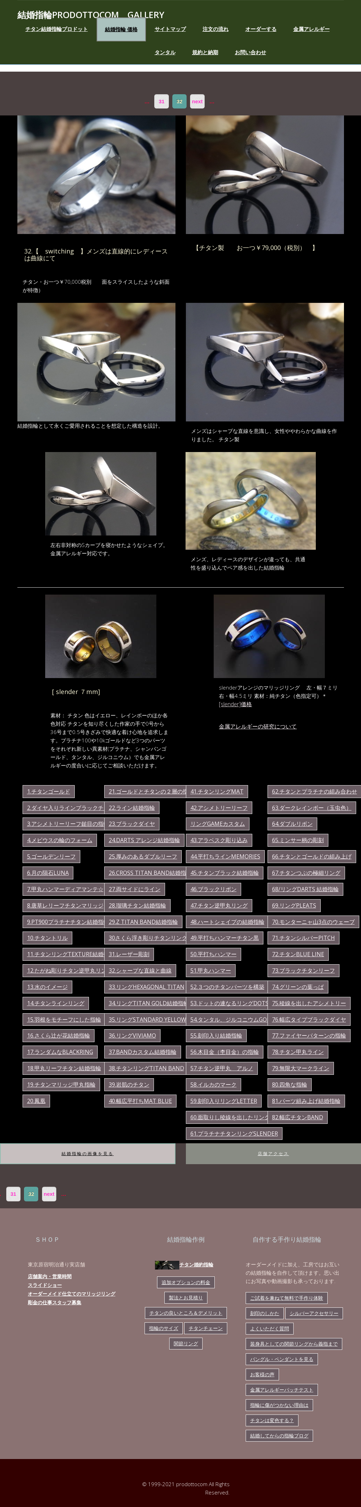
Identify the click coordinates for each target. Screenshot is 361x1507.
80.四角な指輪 (289, 1084)
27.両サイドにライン (135, 889)
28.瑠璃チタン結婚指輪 (137, 905)
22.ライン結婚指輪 (132, 808)
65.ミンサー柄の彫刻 (298, 840)
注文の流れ (216, 28)
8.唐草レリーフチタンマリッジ (65, 905)
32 (179, 101)
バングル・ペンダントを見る (281, 1359)
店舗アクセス (273, 1154)
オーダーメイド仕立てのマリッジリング (71, 1293)
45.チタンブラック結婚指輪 (224, 873)
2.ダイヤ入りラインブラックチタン (71, 808)
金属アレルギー (311, 28)
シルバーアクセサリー (314, 1313)
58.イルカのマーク (213, 1084)
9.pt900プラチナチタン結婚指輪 (68, 922)
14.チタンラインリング (55, 1003)
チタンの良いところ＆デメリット (185, 1312)
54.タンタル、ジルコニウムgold (232, 1019)
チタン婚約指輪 (184, 1265)
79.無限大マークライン (300, 1068)
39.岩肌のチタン (129, 1084)
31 (162, 101)
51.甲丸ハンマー (210, 970)
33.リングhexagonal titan (146, 987)
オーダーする (261, 28)
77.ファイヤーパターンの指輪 (309, 1035)
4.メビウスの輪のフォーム (59, 840)
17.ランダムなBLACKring (60, 1052)
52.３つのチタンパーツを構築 (227, 987)
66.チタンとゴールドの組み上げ (312, 856)
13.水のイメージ (47, 987)
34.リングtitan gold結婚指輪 (149, 1003)
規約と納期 (205, 52)
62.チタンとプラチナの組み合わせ (314, 791)
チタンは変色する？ (272, 1420)
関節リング (186, 1343)
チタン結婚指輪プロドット (56, 28)
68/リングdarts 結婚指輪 (305, 889)
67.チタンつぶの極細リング (306, 873)
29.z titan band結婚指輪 (143, 922)
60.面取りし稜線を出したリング (230, 1117)
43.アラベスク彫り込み (219, 840)
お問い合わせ (250, 52)
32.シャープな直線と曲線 (140, 970)
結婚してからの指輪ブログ (279, 1435)
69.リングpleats (294, 905)
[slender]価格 (235, 704)
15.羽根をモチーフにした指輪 (64, 1019)
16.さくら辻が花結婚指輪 (58, 1035)
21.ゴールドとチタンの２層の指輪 (151, 791)
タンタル (165, 52)
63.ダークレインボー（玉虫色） (312, 808)
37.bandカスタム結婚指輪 (143, 1052)
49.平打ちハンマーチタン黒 (224, 938)
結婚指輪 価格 (121, 29)
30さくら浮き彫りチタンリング (148, 938)
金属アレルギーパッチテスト (281, 1389)
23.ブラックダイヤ (132, 824)
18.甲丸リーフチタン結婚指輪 (64, 1068)
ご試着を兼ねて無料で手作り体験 (286, 1298)
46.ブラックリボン (213, 889)
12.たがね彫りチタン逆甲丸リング (69, 970)
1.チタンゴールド (48, 791)
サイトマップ (170, 28)
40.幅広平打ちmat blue (140, 1101)
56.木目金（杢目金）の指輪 (224, 1052)
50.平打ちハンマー (213, 954)
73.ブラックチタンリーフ (303, 970)
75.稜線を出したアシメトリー (309, 1003)
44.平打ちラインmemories (225, 856)
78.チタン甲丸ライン (298, 1052)
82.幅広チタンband (297, 1117)
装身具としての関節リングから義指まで (294, 1343)
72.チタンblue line (298, 954)
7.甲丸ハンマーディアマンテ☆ (65, 889)
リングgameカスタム (217, 824)
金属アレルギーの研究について (258, 726)
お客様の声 (262, 1374)
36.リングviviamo (132, 1035)
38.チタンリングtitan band (146, 1068)
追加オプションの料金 (186, 1282)
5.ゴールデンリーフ (51, 856)
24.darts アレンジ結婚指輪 (144, 840)
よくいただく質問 (269, 1328)
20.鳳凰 (36, 1101)
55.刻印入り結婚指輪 (216, 1035)
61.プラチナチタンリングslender (234, 1133)
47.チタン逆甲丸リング (219, 905)
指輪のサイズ (163, 1328)
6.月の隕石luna (48, 873)
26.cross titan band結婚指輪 (150, 873)
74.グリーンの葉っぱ (298, 987)
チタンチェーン (206, 1328)
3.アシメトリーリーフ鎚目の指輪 (68, 824)
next (197, 101)
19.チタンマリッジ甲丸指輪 (61, 1084)
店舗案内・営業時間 (50, 1276)
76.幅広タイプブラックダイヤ (309, 1019)
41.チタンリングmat (217, 791)
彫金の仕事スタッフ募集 (54, 1302)
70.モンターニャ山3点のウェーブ (313, 922)
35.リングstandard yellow (147, 1019)
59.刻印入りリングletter (223, 1101)
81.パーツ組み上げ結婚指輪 (306, 1101)
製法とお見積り (186, 1297)
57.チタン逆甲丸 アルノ (221, 1068)
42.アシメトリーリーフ (219, 808)
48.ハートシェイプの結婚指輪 (227, 922)
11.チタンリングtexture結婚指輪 (71, 954)
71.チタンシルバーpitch (303, 938)
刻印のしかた (264, 1313)
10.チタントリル (47, 938)
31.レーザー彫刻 (129, 954)
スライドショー (45, 1285)
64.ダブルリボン (292, 824)
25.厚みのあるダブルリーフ (143, 856)
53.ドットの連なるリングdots (229, 1003)
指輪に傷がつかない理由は (279, 1405)
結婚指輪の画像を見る (87, 1154)
